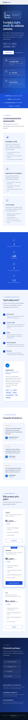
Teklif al (14, 627)
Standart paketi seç (14, 583)
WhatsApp (8, 671)
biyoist (6, 2)
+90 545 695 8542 (10, 662)
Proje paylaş (8, 53)
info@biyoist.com (10, 666)
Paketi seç (14, 540)
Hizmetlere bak (19, 53)
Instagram (8, 676)
